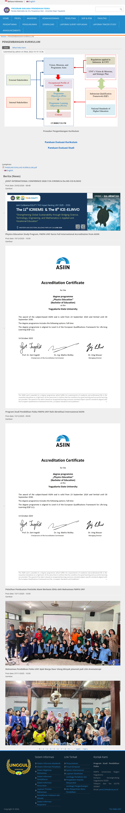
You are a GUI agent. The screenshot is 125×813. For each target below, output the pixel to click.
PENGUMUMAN (29, 24)
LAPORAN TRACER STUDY (104, 24)
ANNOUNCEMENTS (11, 30)
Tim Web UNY (115, 809)
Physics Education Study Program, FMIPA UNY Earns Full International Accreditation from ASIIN (52, 234)
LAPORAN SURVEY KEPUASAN (73, 24)
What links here (19, 47)
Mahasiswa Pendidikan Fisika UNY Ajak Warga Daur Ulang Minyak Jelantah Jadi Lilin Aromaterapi (53, 669)
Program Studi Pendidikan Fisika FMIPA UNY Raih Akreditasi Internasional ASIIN (44, 411)
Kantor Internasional (75, 770)
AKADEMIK (32, 18)
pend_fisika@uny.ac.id (108, 789)
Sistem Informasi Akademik (48, 763)
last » (86, 749)
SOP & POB (86, 18)
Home (3, 36)
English (30, 1)
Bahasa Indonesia (14, 1)
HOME (6, 18)
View (7, 47)
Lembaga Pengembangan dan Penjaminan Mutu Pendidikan (77, 789)
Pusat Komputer (73, 766)
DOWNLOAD (48, 24)
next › (78, 749)
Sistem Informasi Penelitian (48, 766)
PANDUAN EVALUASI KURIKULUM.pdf (21, 167)
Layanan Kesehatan (74, 773)
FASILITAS (102, 18)
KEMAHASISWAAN (50, 18)
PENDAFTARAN (10, 24)
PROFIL (18, 18)
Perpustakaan (72, 763)
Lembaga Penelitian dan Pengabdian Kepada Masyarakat (76, 780)
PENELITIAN (70, 18)
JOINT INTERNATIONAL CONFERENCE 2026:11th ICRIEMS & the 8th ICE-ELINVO (43, 181)
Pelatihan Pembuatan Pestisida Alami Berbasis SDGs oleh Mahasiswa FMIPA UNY (45, 589)
